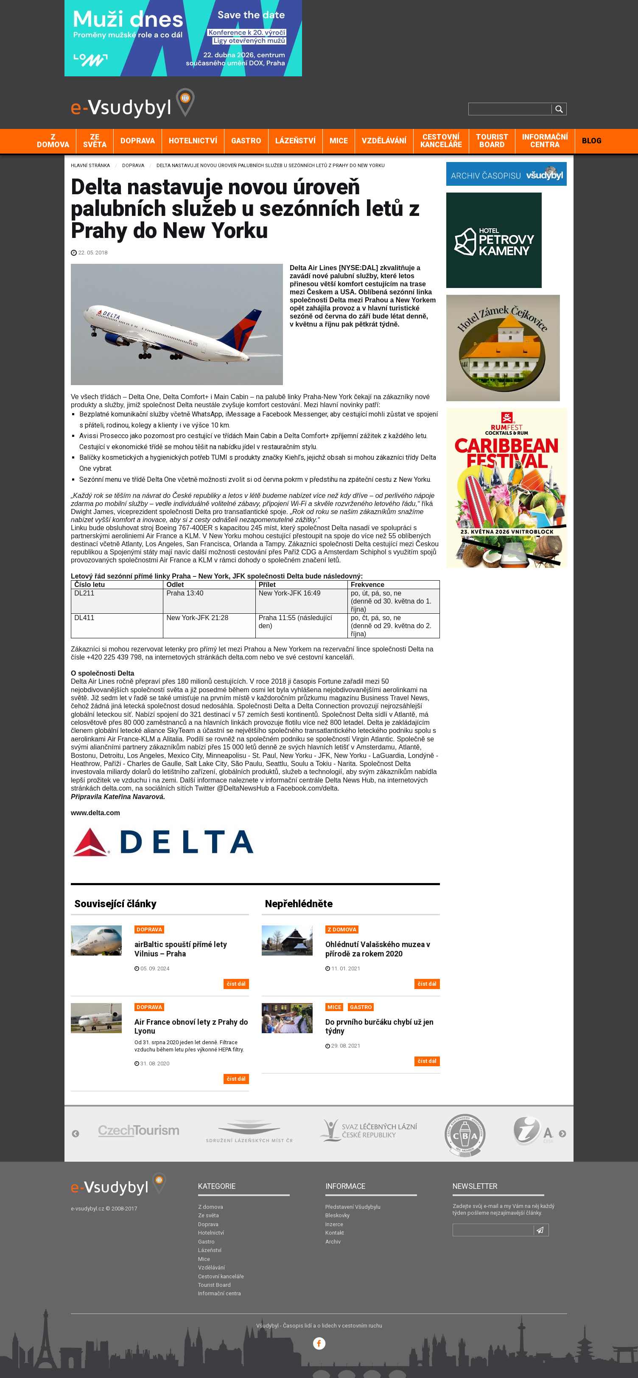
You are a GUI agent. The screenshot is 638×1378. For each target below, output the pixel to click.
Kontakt (334, 1233)
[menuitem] (53, 141)
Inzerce (334, 1224)
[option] (138, 1131)
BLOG (592, 141)
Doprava (137, 141)
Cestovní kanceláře (441, 141)
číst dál (236, 984)
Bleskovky (337, 1215)
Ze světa (94, 141)
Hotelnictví (193, 141)
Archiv (333, 1241)
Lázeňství (295, 141)
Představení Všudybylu (353, 1207)
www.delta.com (95, 812)
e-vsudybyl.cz (87, 1208)
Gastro (246, 141)
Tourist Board (492, 141)
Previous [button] (75, 1134)
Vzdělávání (384, 141)
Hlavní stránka (90, 165)
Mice (339, 141)
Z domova (53, 141)
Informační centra (545, 141)
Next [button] (562, 1134)
